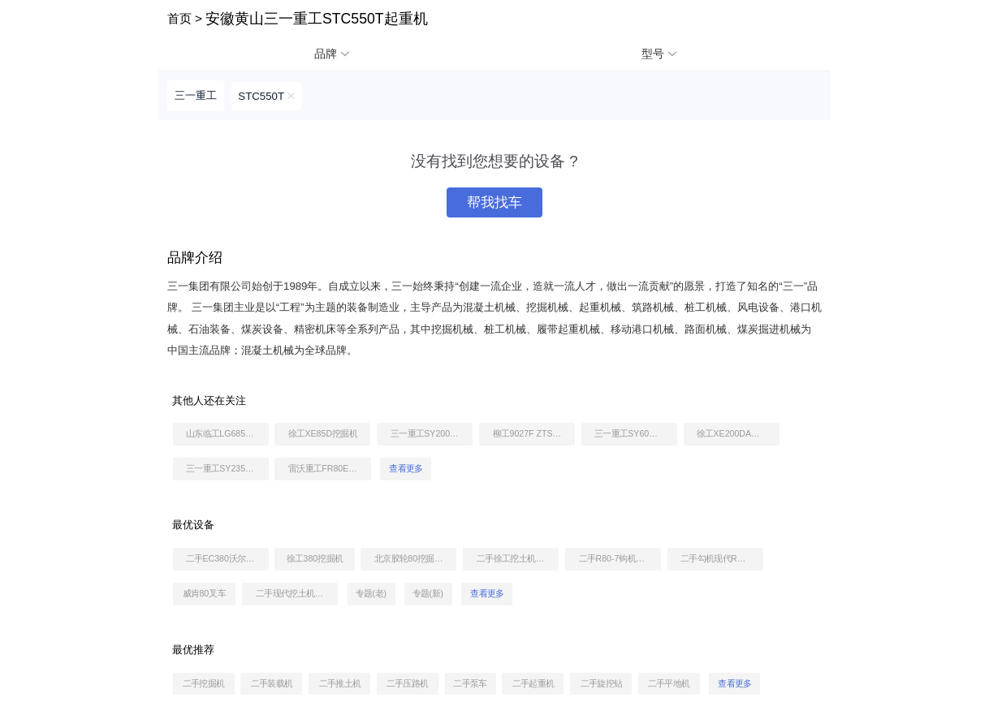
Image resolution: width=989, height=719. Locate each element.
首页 (179, 18)
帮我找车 (494, 202)
